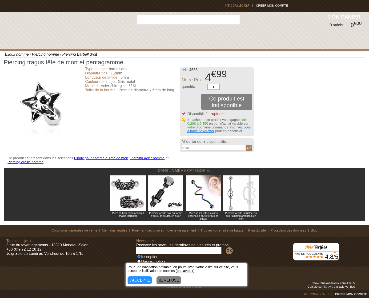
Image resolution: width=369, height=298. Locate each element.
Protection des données (288, 230)
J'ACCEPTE (139, 280)
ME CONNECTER (237, 5)
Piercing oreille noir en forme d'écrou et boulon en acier (165, 214)
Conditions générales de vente (74, 230)
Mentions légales (114, 230)
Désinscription (151, 261)
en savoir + (185, 271)
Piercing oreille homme (26, 162)
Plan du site (257, 230)
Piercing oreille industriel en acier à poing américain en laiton (241, 216)
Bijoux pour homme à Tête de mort (101, 158)
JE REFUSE (168, 280)
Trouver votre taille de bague (222, 230)
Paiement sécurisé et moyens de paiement (164, 230)
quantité (188, 87)
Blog (314, 230)
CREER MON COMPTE (272, 5)
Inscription (147, 257)
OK (249, 148)
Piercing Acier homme (147, 158)
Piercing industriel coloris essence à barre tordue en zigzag (203, 216)
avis (328, 286)
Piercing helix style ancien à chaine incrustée (128, 214)
